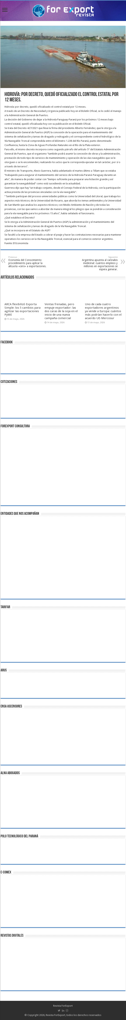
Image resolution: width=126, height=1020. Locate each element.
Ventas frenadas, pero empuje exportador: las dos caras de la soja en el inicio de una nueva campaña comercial (61, 311)
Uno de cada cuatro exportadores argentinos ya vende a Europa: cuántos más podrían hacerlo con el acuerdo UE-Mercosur (103, 311)
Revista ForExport (63, 1005)
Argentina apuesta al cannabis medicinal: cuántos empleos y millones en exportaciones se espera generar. (98, 263)
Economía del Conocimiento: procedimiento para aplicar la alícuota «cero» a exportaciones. (28, 262)
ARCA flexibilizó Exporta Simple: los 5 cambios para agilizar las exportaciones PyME (22, 309)
